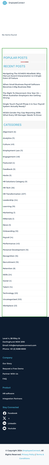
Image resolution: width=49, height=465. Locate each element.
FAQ (5, 379)
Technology (8, 293)
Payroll (6, 237)
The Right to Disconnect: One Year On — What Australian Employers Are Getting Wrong (22, 95)
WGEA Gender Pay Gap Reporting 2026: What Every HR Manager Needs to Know (22, 113)
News (5, 225)
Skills (5, 274)
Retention (7, 268)
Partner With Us (10, 374)
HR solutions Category (13, 181)
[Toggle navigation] (42, 3)
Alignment (8, 132)
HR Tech (7, 188)
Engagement (9, 157)
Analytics (7, 138)
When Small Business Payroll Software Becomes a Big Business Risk (21, 85)
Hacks (6, 175)
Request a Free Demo (13, 368)
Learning (7, 206)
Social (5, 281)
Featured (7, 163)
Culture (6, 144)
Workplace (8, 305)
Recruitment (9, 262)
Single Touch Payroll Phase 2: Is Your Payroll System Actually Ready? (23, 105)
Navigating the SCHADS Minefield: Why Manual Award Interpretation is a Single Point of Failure (22, 75)
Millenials (7, 219)
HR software (8, 393)
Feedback (7, 169)
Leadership (8, 200)
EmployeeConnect (31, 450)
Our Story (7, 363)
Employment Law (11, 150)
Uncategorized (10, 299)
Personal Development (14, 250)
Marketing (8, 212)
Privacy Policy (28, 454)
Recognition (9, 256)
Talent (6, 287)
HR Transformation (12, 194)
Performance (9, 243)
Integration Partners (12, 398)
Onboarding (9, 231)
